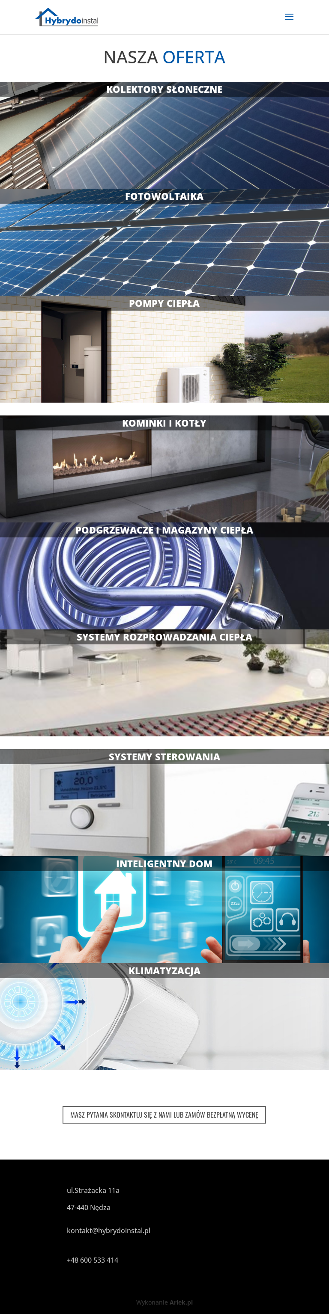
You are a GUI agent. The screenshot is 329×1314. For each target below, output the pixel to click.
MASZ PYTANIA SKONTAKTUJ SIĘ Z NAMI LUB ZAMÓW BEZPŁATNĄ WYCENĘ (164, 1114)
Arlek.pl (181, 1302)
